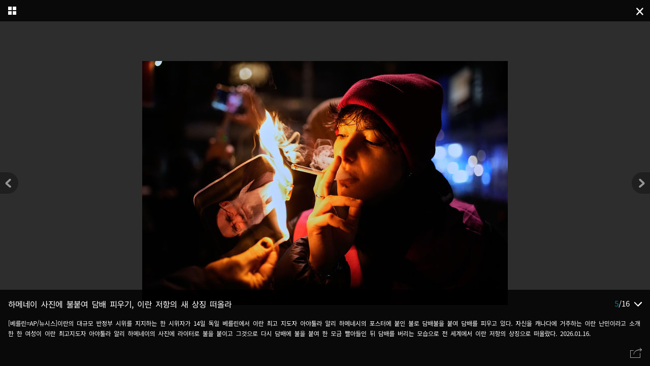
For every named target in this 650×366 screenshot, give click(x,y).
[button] (641, 183)
